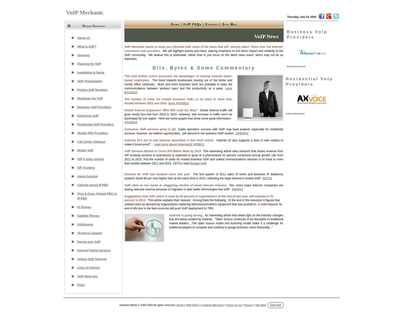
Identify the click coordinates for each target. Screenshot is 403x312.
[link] (312, 52)
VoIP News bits (87, 276)
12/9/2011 (242, 133)
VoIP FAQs (192, 24)
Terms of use (234, 305)
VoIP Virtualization (89, 81)
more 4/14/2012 (178, 103)
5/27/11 (267, 178)
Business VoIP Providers (94, 107)
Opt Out (275, 305)
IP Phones (84, 207)
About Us (83, 38)
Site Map (229, 24)
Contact (212, 24)
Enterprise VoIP (87, 116)
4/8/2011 (237, 189)
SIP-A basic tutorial (90, 159)
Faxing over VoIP (88, 241)
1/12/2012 (130, 122)
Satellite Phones (88, 216)
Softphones (85, 224)
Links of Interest (88, 267)
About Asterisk (87, 176)
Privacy (248, 305)
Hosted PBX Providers (92, 133)
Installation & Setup (90, 72)
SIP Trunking (86, 167)
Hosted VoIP (198, 163)
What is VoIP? (86, 46)
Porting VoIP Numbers (92, 90)
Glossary (83, 55)
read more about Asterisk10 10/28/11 (179, 144)
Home (175, 24)
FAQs (81, 285)
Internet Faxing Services (94, 250)
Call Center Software (91, 142)
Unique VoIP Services (92, 259)
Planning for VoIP (89, 64)
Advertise (218, 305)
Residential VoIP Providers (95, 124)
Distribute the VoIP (90, 98)
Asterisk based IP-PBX (92, 185)
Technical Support (89, 233)
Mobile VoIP (85, 150)
